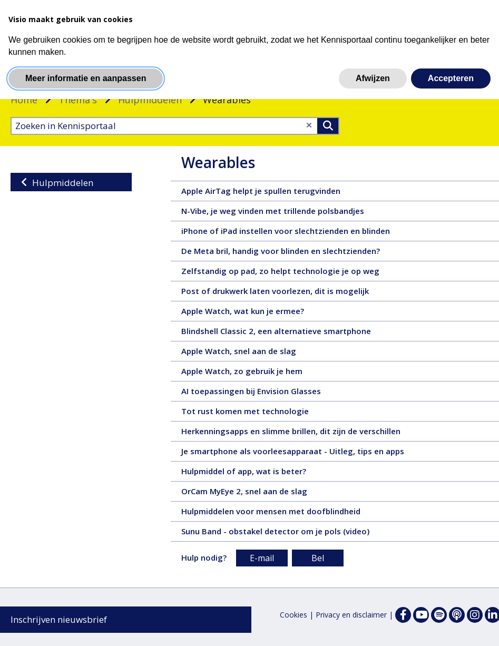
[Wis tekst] (309, 125)
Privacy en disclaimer (351, 615)
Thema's (77, 99)
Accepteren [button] (451, 78)
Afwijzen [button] (373, 78)
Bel (317, 558)
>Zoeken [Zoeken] (327, 126)
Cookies (293, 615)
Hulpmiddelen (150, 99)
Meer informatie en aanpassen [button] (85, 78)
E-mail (262, 558)
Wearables (218, 162)
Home (24, 99)
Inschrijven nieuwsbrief (59, 619)
